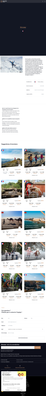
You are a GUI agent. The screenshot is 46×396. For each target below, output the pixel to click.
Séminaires (23, 391)
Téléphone (3, 325)
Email (2, 321)
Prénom (25, 318)
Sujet (2, 329)
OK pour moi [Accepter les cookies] (19, 390)
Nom (2, 318)
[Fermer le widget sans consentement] (7, 372)
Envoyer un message (19, 359)
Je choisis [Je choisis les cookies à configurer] (7, 390)
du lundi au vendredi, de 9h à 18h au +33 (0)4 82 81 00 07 (24, 361)
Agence (23, 394)
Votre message (4, 332)
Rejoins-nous (23, 393)
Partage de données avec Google (8, 385)
